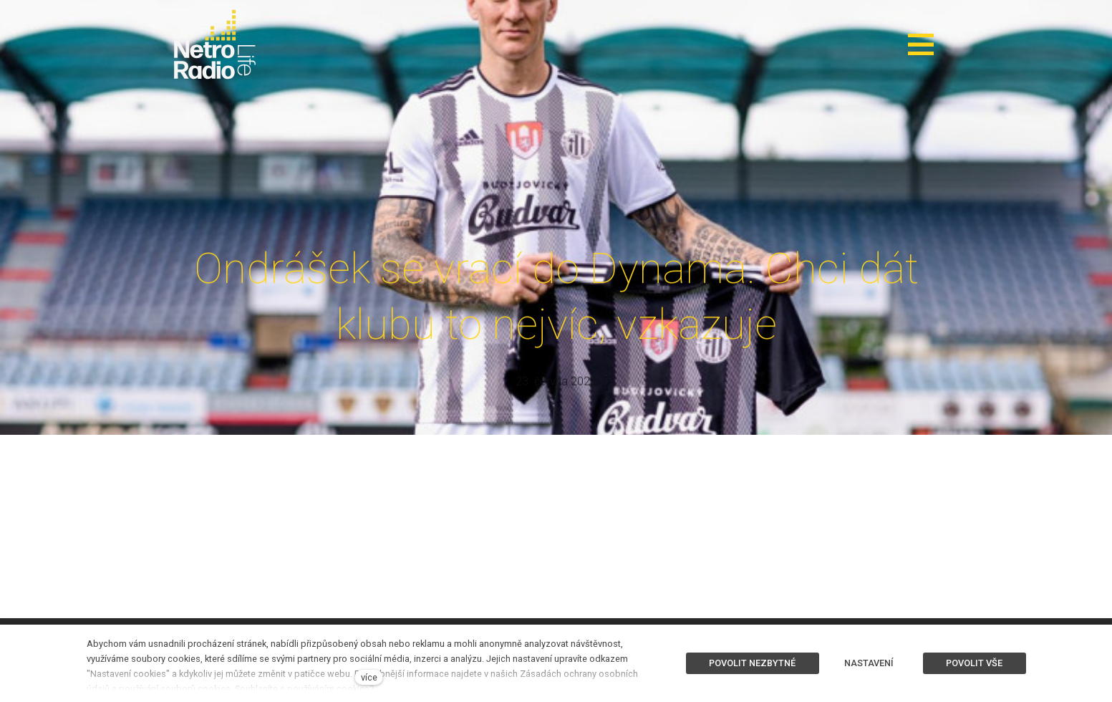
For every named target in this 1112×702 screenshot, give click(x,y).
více (369, 677)
